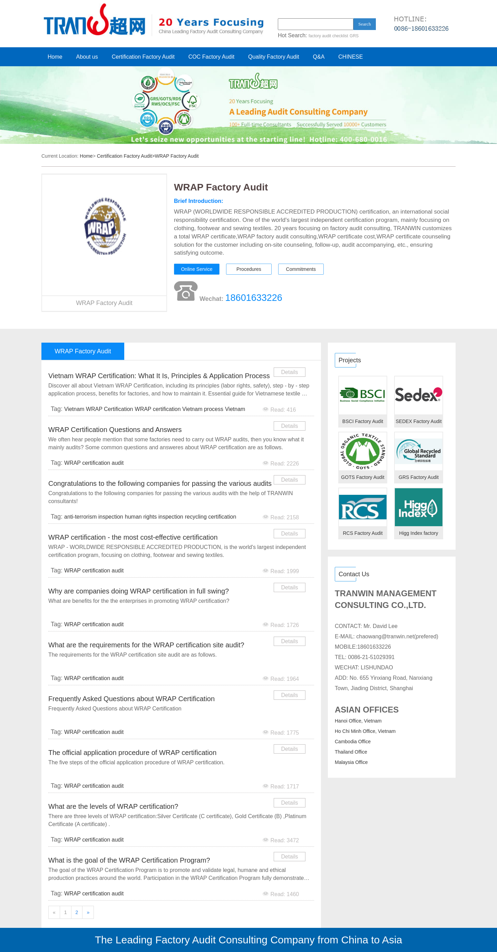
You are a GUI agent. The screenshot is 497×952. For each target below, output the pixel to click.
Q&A (319, 57)
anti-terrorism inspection (93, 517)
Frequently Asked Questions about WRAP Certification (131, 699)
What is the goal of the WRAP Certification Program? (129, 860)
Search (364, 24)
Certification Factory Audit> (126, 156)
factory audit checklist (328, 35)
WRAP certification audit (94, 463)
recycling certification (210, 517)
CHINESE (350, 57)
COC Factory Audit (211, 57)
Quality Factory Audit (273, 57)
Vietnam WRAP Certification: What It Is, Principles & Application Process (159, 376)
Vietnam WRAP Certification (98, 409)
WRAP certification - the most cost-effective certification (133, 537)
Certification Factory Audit (143, 57)
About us (87, 57)
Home (55, 57)
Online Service (196, 269)
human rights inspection (154, 517)
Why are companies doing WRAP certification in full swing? (138, 591)
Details (289, 372)
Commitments (301, 269)
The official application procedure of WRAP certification (132, 752)
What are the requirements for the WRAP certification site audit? (146, 645)
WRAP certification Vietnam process (179, 409)
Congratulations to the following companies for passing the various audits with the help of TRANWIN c (160, 485)
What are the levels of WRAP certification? (113, 806)
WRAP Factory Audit (176, 156)
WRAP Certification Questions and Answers (115, 429)
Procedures (248, 269)
